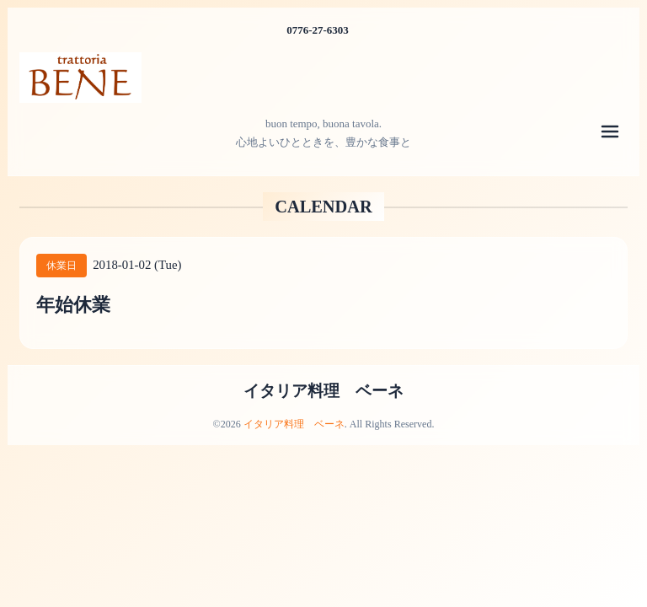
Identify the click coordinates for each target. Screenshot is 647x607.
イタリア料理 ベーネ (323, 391)
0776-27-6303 (317, 30)
